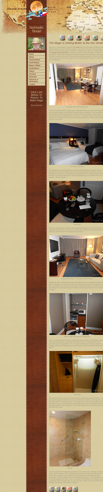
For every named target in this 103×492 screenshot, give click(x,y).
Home (31, 54)
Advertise (33, 77)
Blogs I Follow (34, 65)
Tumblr (79, 38)
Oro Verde (76, 47)
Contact (32, 84)
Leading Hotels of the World (59, 52)
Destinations (34, 68)
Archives (32, 74)
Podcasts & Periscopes (33, 80)
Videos (31, 71)
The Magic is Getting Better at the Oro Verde (76, 43)
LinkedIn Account (95, 38)
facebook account (62, 38)
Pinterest (87, 38)
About (31, 57)
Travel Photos (34, 60)
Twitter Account (70, 38)
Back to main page (36, 105)
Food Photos (34, 63)
